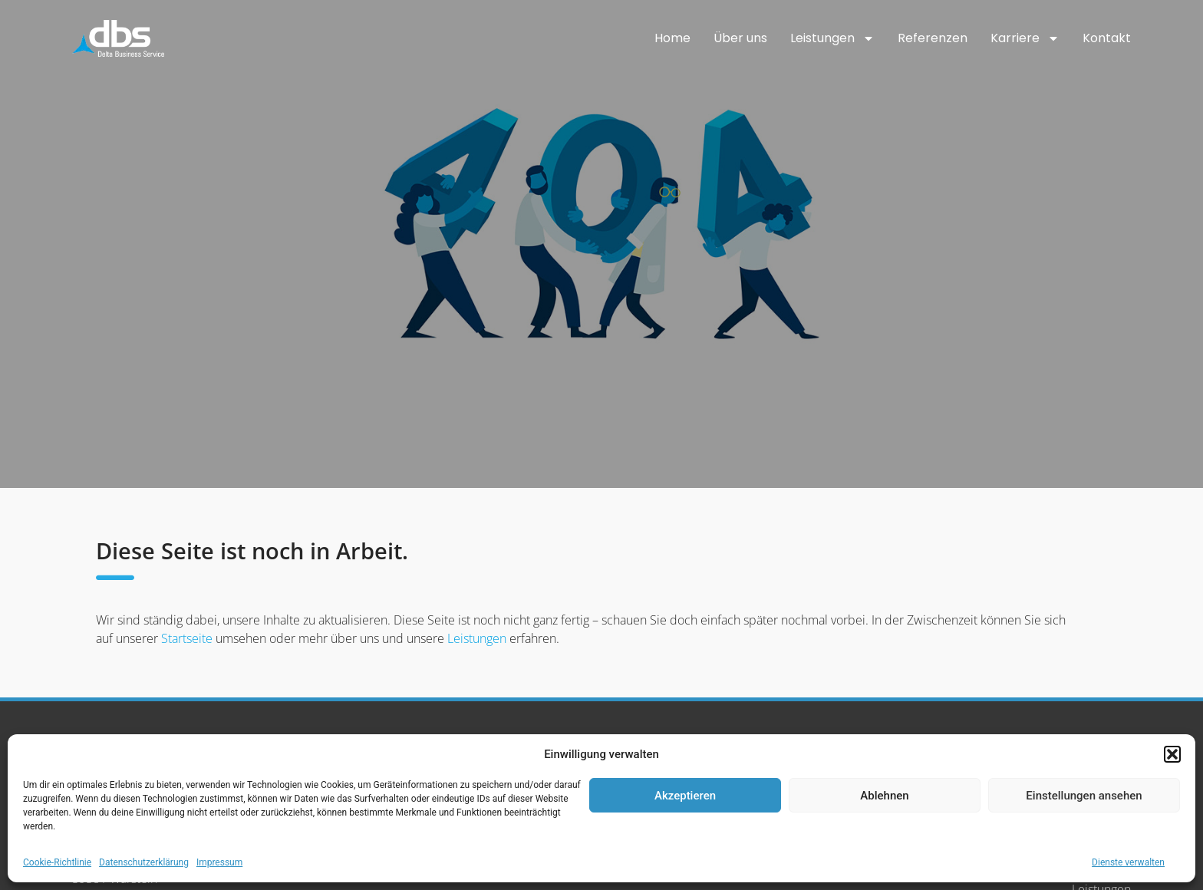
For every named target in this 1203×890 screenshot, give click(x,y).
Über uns (740, 38)
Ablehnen (884, 796)
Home (672, 38)
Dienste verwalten (1128, 862)
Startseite (187, 638)
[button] (1172, 754)
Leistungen (832, 38)
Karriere (1025, 38)
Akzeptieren (685, 796)
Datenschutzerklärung (144, 862)
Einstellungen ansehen (1084, 796)
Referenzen (932, 38)
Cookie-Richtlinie (57, 862)
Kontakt (1107, 38)
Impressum (219, 862)
